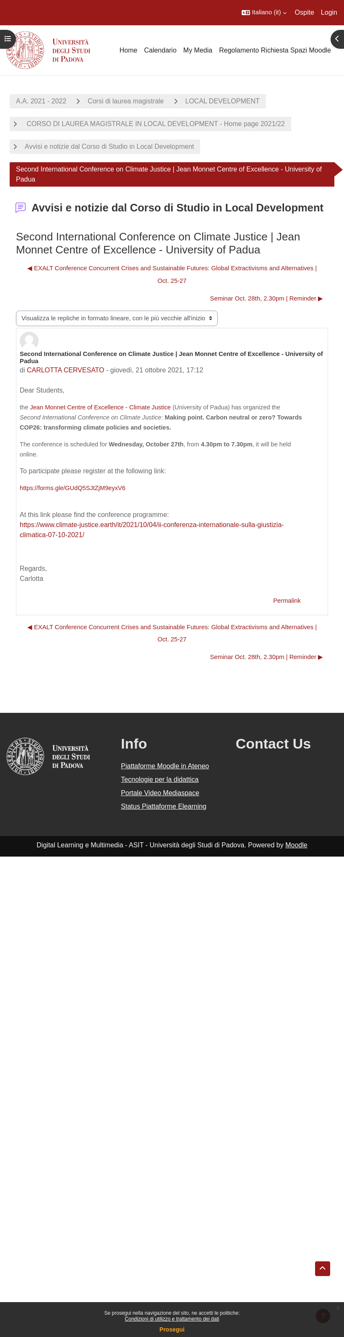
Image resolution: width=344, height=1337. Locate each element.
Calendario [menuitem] (160, 50)
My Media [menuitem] (197, 50)
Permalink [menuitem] (287, 600)
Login (329, 12)
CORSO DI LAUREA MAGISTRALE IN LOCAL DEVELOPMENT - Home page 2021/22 (155, 123)
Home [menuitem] (129, 50)
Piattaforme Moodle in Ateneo (165, 766)
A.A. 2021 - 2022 (41, 101)
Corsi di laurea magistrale (126, 101)
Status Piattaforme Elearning (163, 806)
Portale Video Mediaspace (160, 792)
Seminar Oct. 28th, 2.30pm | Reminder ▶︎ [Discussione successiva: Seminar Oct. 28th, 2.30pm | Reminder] (266, 298)
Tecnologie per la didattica (159, 779)
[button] (264, 12)
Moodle (296, 845)
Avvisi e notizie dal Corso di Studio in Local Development (109, 146)
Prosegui (172, 1329)
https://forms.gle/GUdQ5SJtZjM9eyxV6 (72, 488)
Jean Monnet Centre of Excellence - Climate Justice (100, 407)
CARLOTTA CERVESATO (65, 370)
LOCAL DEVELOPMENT (222, 101)
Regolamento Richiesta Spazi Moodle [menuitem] (275, 50)
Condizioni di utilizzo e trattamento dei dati (172, 1319)
